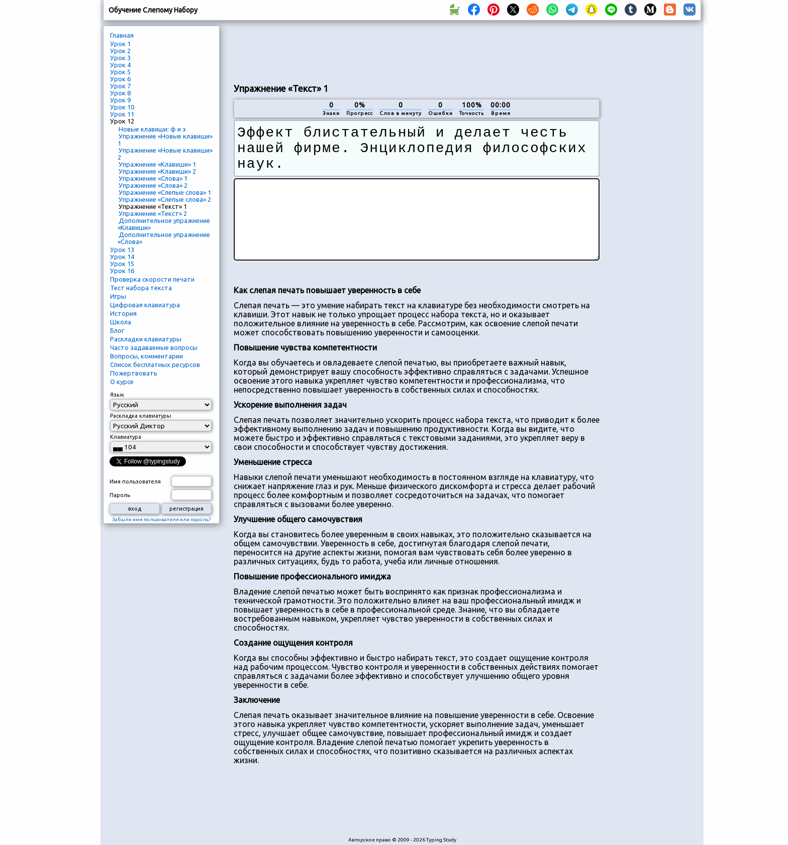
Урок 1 (120, 43)
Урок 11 (122, 113)
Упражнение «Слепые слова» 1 (165, 192)
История (123, 313)
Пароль (120, 495)
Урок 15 (122, 263)
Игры (118, 296)
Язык (117, 395)
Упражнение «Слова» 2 (153, 185)
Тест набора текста (141, 287)
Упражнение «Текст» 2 (153, 213)
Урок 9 (120, 99)
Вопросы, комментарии (146, 355)
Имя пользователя (135, 481)
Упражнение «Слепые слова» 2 (165, 199)
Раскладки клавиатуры (145, 338)
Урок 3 (120, 57)
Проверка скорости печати (152, 279)
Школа (120, 321)
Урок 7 (120, 85)
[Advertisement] (417, 50)
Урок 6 (120, 78)
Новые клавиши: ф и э (152, 129)
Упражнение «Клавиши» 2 (157, 171)
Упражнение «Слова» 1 (153, 178)
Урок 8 (120, 92)
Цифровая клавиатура (145, 304)
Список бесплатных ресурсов (155, 364)
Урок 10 (122, 106)
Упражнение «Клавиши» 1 (157, 164)
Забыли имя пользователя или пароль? (161, 519)
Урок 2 (120, 50)
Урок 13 (122, 249)
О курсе (122, 381)
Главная (122, 35)
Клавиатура (125, 437)
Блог (117, 330)
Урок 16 (122, 270)
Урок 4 (120, 64)
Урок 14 (122, 256)
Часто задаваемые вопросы (154, 347)
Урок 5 (120, 71)
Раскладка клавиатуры (140, 416)
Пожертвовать (133, 373)
